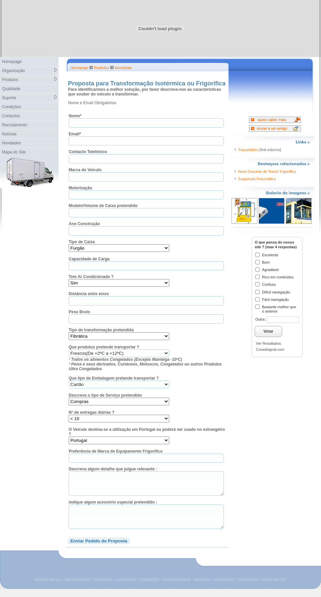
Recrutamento (14, 125)
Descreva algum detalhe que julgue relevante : (113, 469)
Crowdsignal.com (270, 349)
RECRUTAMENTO (177, 587)
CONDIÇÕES (149, 587)
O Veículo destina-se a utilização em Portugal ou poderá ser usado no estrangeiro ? (147, 432)
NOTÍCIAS (202, 587)
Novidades (11, 143)
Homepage (12, 61)
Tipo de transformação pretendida (101, 330)
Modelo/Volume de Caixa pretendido (103, 205)
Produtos (29, 79)
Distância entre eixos (89, 293)
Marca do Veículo (85, 170)
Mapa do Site (14, 152)
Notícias (9, 134)
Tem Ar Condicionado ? (91, 276)
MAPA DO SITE (274, 587)
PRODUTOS (103, 587)
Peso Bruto (79, 312)
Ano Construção (84, 223)
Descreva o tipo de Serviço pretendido (105, 395)
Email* (75, 134)
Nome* (75, 116)
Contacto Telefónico (88, 151)
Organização (29, 70)
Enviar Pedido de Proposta (98, 548)
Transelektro (248, 149)
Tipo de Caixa (82, 242)
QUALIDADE (126, 587)
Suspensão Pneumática (257, 179)
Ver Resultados (268, 343)
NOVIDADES (224, 587)
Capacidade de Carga (89, 259)
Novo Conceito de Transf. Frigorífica (267, 171)
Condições (11, 107)
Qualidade (11, 88)
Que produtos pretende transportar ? (104, 347)
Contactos (11, 116)
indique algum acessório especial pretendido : (113, 506)
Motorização (80, 188)
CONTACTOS (248, 587)
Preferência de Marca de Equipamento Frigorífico (116, 451)
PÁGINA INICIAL (48, 587)
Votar (268, 331)
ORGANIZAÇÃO (77, 587)
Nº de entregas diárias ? (91, 412)
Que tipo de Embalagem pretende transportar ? (114, 378)
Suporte (29, 97)
